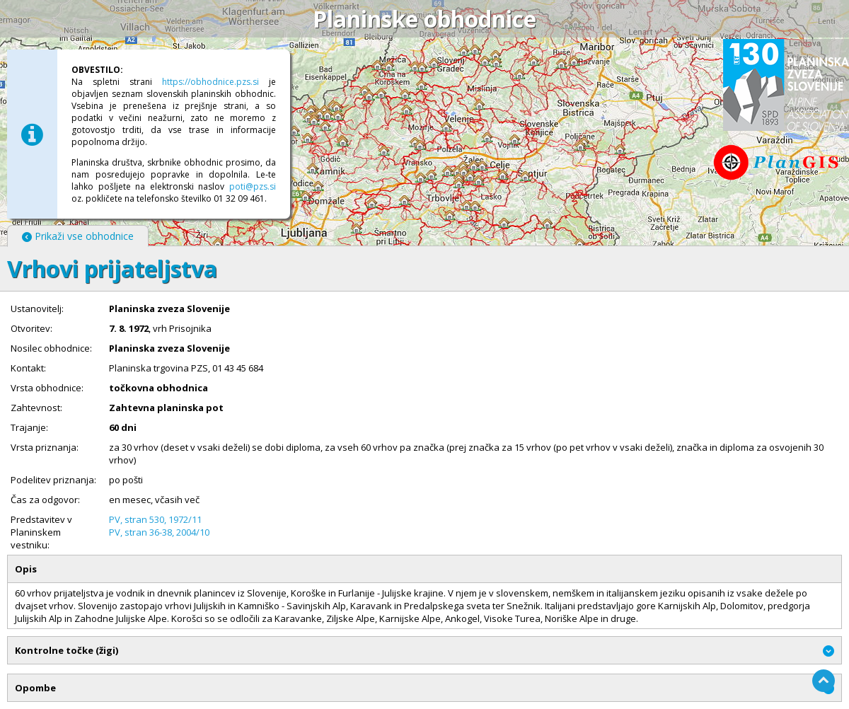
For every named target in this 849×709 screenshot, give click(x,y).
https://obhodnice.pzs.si (210, 82)
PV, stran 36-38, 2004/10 (159, 532)
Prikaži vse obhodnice (78, 236)
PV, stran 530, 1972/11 (155, 519)
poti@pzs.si (252, 186)
